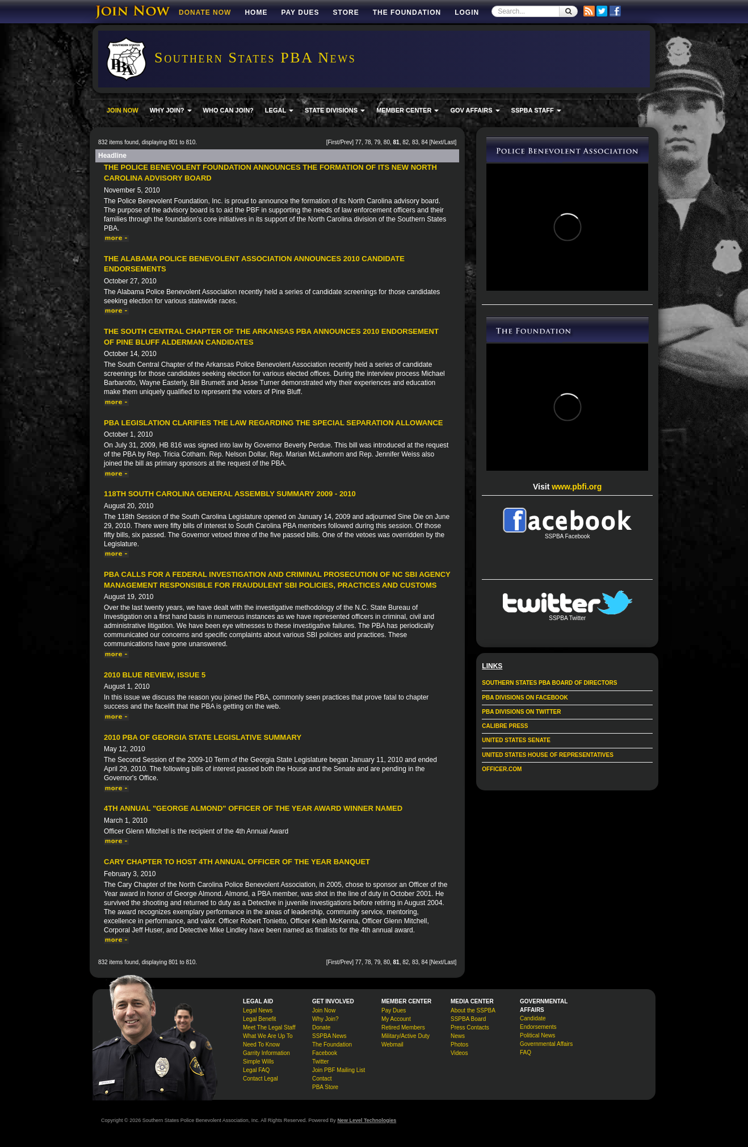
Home (256, 12)
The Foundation (407, 12)
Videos (459, 1053)
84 (425, 142)
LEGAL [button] (279, 110)
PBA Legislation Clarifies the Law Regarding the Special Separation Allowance (273, 422)
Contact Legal (260, 1078)
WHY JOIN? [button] (171, 110)
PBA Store (325, 1087)
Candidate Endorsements (538, 1022)
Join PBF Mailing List (338, 1070)
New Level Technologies (366, 1120)
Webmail (392, 1044)
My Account (396, 1019)
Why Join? (325, 1019)
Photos (459, 1044)
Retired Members (403, 1027)
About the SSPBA (473, 1010)
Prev (346, 142)
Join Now (323, 1010)
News (458, 1036)
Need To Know (261, 1044)
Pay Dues (300, 12)
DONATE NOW (205, 12)
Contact (321, 1078)
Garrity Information (266, 1053)
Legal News (257, 1010)
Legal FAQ (256, 1070)
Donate (321, 1027)
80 (387, 142)
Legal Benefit (259, 1019)
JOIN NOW (122, 110)
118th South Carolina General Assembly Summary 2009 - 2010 (230, 493)
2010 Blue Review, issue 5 (154, 675)
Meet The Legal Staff (269, 1027)
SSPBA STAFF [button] (536, 110)
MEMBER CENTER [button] (407, 110)
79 (377, 142)
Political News (537, 1035)
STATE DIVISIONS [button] (335, 110)
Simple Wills (258, 1061)
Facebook (324, 1053)
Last (449, 142)
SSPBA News (329, 1036)
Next (437, 142)
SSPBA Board (468, 1019)
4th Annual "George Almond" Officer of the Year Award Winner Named (253, 808)
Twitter (320, 1061)
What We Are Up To (267, 1036)
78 (367, 142)
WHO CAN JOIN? (228, 110)
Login (467, 12)
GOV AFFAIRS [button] (474, 110)
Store (346, 12)
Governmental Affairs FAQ (546, 1048)
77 (358, 142)
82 (405, 142)
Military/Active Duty (405, 1036)
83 (415, 142)
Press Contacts (470, 1027)
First (332, 142)
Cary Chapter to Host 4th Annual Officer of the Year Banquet (237, 861)
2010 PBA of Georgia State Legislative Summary (202, 737)
